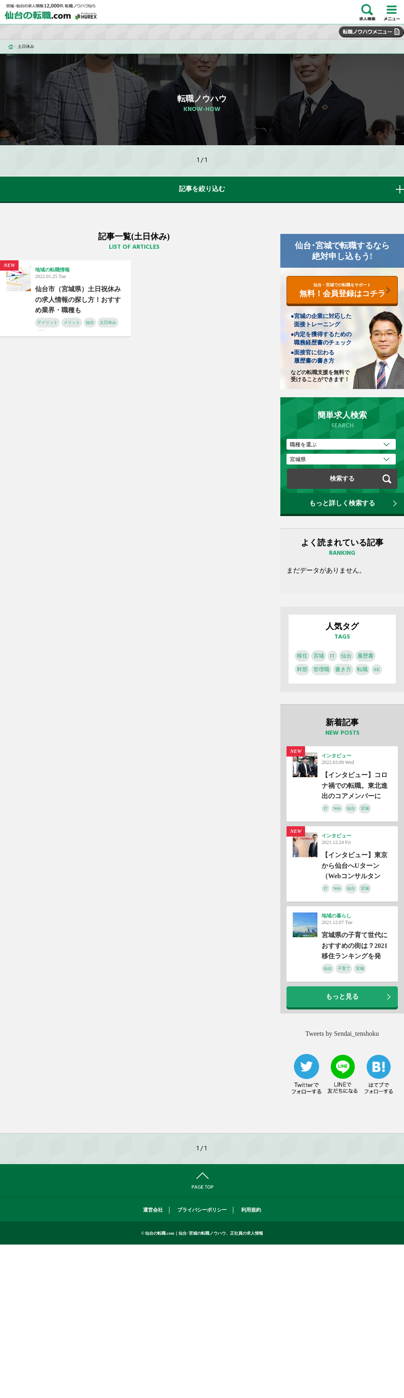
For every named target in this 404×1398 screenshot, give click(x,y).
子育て (344, 968)
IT (332, 656)
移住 (302, 656)
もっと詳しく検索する (342, 503)
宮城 (318, 656)
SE (376, 669)
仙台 (90, 322)
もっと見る (342, 996)
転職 (362, 669)
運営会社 (153, 1210)
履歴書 (365, 656)
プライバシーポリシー (202, 1210)
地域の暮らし (336, 916)
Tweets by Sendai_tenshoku (342, 1033)
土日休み (108, 322)
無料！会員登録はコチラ (342, 290)
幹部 (302, 669)
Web (337, 808)
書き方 (343, 669)
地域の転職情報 (52, 270)
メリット (71, 322)
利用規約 (251, 1210)
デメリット (47, 322)
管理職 (321, 669)
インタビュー (336, 756)
